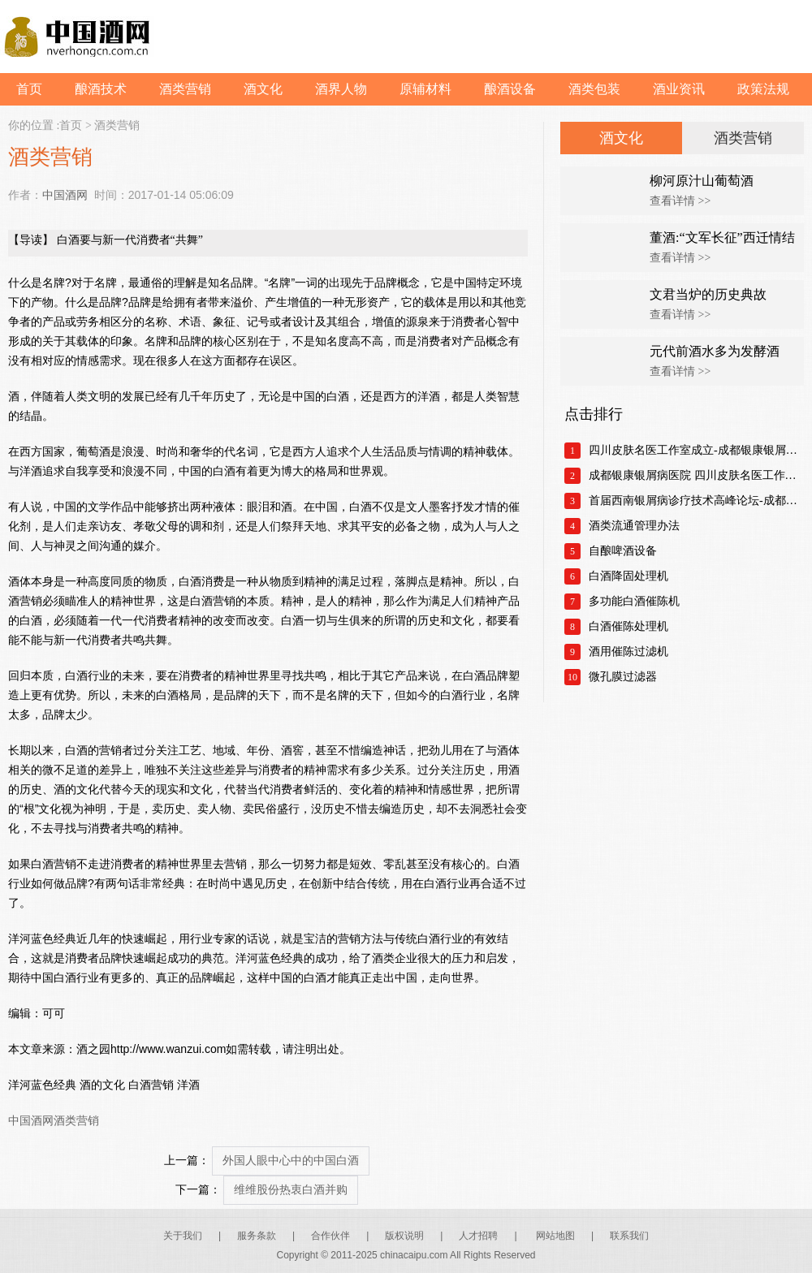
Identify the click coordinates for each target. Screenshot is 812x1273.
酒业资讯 (679, 89)
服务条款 (256, 1235)
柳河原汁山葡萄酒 (702, 181)
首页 (29, 89)
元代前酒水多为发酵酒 (715, 351)
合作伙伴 (330, 1235)
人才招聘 (478, 1235)
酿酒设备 (510, 89)
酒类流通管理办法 (634, 526)
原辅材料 (425, 89)
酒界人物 (341, 89)
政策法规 (763, 89)
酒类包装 (594, 89)
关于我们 (182, 1235)
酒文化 (263, 89)
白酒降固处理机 (628, 576)
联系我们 (629, 1235)
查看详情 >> (680, 201)
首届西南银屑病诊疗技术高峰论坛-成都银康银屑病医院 (696, 500)
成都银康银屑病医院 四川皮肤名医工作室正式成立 (696, 475)
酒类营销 (185, 89)
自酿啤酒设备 (623, 551)
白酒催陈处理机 (628, 626)
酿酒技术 (101, 89)
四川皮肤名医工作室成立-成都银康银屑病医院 (696, 450)
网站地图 (555, 1235)
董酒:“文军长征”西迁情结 (722, 237)
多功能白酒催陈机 (634, 601)
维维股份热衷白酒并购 (291, 1190)
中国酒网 (65, 194)
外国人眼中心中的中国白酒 (290, 1160)
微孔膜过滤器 (623, 677)
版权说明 (404, 1235)
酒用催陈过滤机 (628, 651)
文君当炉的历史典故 (708, 294)
